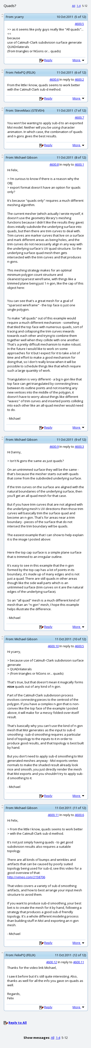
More (79, 60)
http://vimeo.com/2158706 (26, 877)
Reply (48, 60)
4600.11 (53, 815)
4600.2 (79, 79)
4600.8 (54, 164)
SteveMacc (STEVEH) (29, 110)
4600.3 (79, 446)
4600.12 (51, 962)
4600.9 (54, 446)
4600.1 (79, 164)
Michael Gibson (26, 157)
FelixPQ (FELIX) (25, 72)
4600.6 (54, 79)
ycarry (19, 17)
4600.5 (79, 24)
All (73, 6)
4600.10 (53, 646)
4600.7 (79, 117)
